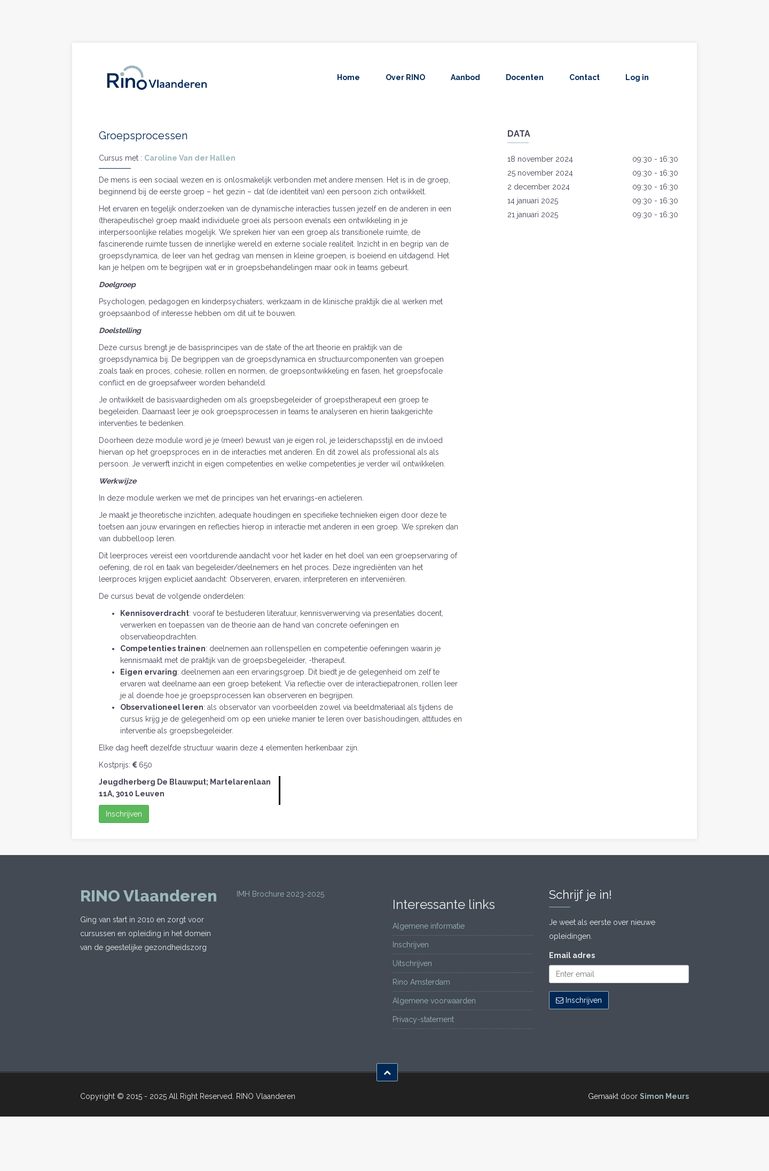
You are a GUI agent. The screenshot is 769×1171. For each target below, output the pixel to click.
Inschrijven (124, 814)
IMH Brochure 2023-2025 (280, 894)
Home (348, 77)
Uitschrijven (412, 963)
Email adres (572, 955)
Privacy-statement (423, 1019)
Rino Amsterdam (421, 982)
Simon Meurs (664, 1096)
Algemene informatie (429, 926)
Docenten (525, 77)
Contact (584, 77)
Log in (637, 77)
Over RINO (405, 77)
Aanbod (465, 77)
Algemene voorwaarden (434, 1000)
